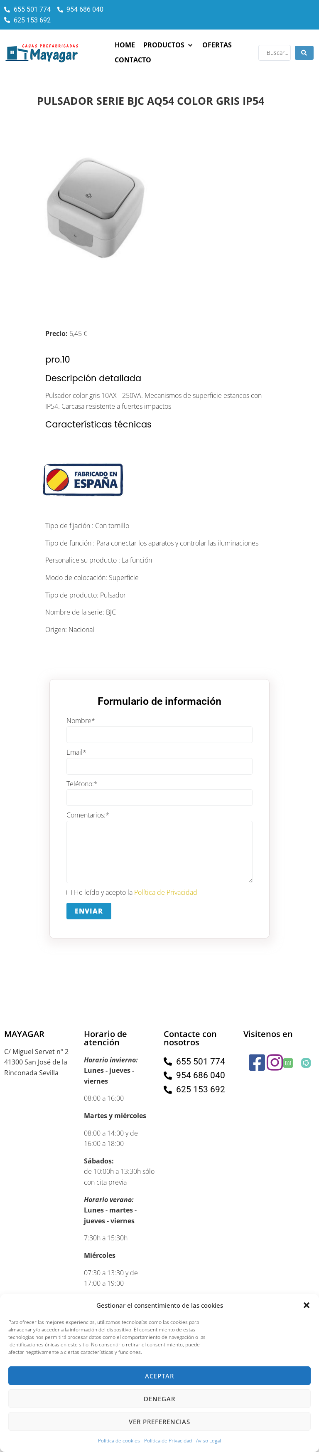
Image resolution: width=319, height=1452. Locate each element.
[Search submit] (304, 53)
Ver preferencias (159, 1421)
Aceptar (159, 1376)
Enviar (89, 911)
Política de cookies (119, 1440)
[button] (306, 1305)
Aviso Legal (208, 1440)
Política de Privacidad (168, 1440)
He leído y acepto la (131, 892)
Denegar (159, 1399)
